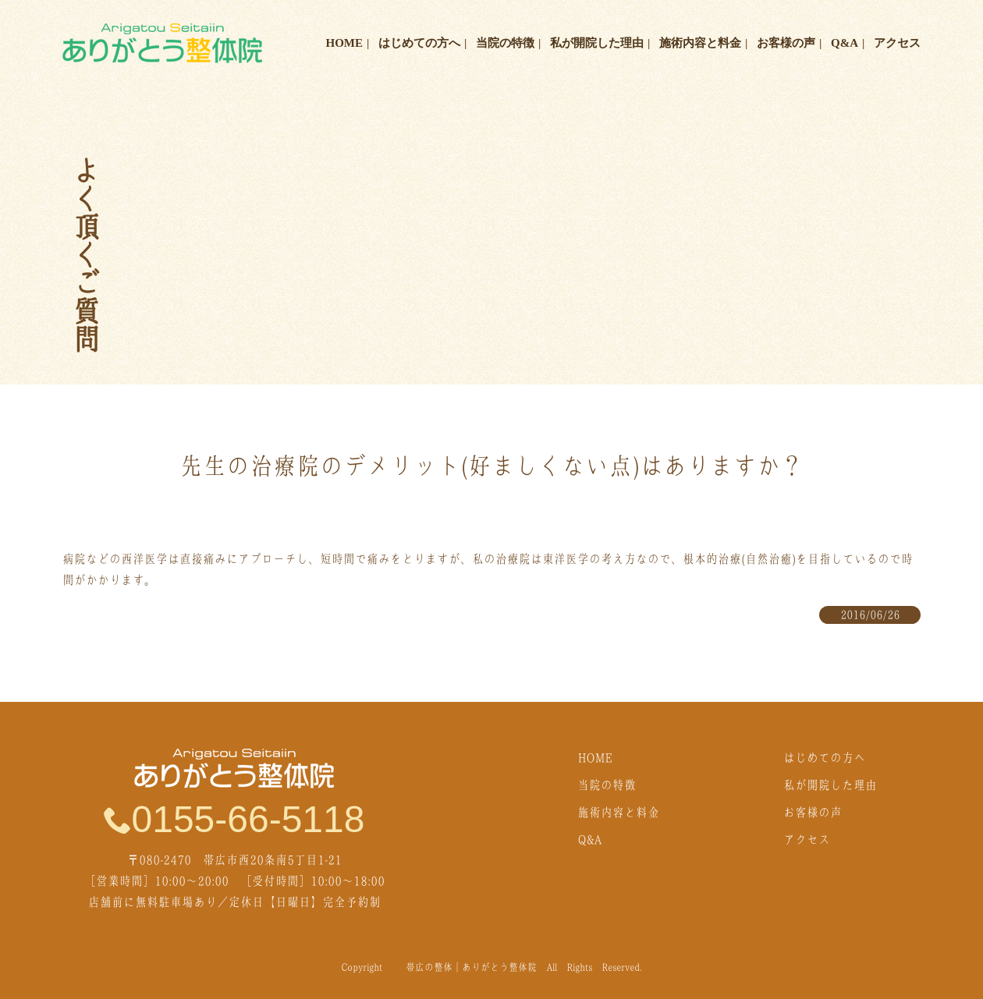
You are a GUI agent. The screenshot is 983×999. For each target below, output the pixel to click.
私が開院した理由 (597, 43)
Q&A (844, 43)
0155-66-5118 (234, 818)
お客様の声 (786, 43)
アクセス (897, 43)
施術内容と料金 (700, 43)
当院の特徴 (505, 43)
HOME (345, 43)
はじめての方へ (419, 43)
